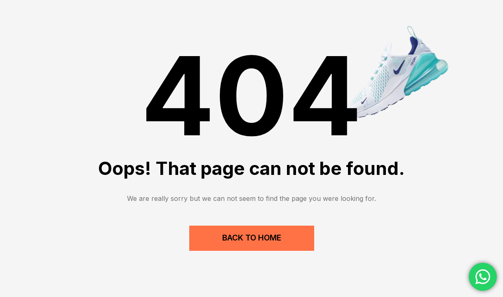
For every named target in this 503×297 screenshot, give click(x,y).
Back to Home (251, 238)
